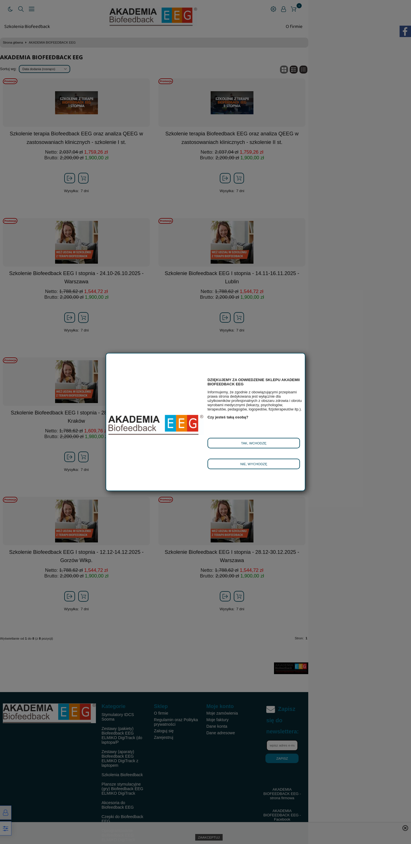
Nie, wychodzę (253, 464)
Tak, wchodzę (254, 443)
